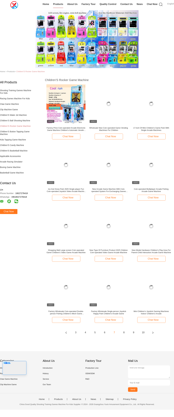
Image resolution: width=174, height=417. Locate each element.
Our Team (47, 384)
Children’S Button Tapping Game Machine (15, 132)
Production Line (91, 368)
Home (46, 4)
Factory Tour (88, 4)
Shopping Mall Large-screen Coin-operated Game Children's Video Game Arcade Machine (66, 251)
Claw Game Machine (9, 104)
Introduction (47, 368)
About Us (72, 4)
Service (46, 379)
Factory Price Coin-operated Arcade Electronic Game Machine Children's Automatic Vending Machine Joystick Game (66, 129)
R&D (87, 379)
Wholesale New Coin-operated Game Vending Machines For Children (108, 129)
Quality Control (108, 4)
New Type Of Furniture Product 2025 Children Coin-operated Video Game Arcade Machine (108, 251)
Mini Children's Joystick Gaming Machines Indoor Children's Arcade (151, 312)
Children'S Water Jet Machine (13, 115)
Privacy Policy (130, 399)
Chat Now (152, 4)
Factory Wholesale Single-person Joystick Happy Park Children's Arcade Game (108, 312)
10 (143, 332)
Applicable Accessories (10, 156)
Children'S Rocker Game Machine (30, 71)
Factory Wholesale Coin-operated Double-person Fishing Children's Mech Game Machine (66, 312)
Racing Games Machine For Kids (15, 98)
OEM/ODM (90, 373)
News (140, 4)
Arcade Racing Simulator (11, 162)
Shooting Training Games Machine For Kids (16, 91)
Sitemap (110, 399)
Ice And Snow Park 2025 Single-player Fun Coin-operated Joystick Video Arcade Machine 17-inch (66, 190)
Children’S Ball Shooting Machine (15, 120)
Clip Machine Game (9, 109)
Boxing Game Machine (10, 167)
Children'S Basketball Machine (13, 151)
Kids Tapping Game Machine (13, 140)
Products (58, 4)
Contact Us (126, 4)
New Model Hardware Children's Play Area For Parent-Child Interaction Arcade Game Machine (151, 251)
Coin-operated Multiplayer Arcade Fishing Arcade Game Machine (151, 190)
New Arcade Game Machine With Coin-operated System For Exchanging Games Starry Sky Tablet (108, 190)
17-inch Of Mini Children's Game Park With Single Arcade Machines (151, 129)
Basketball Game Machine (12, 173)
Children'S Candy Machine (12, 145)
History (45, 373)
